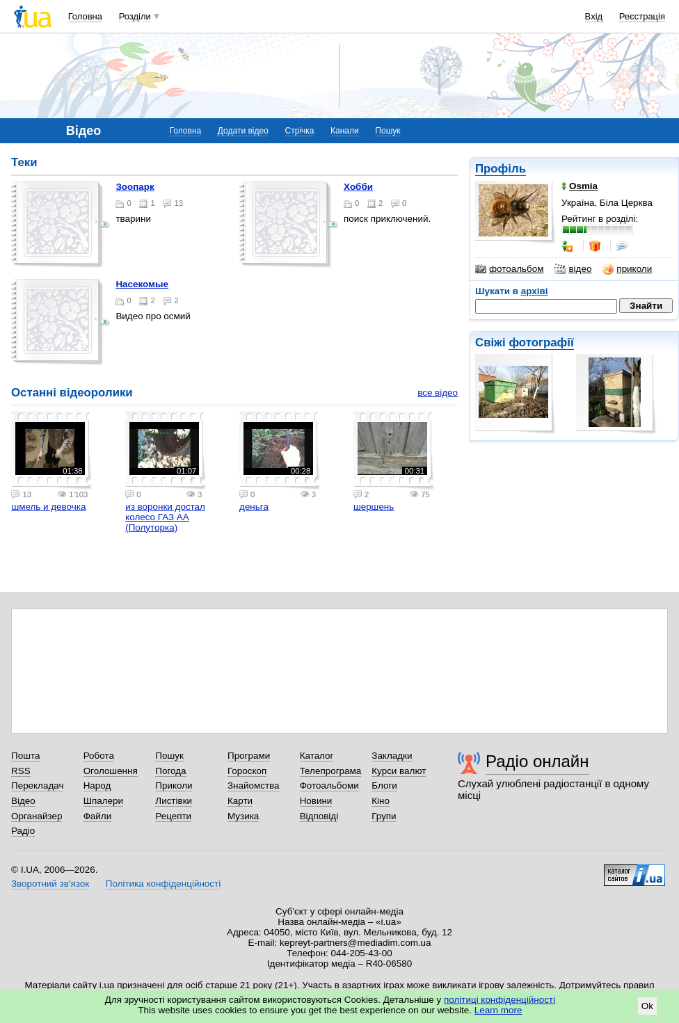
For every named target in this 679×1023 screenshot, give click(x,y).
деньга (254, 506)
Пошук (387, 131)
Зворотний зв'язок (50, 883)
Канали (344, 131)
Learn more (498, 1010)
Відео (23, 801)
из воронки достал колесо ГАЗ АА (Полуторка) (165, 517)
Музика (243, 816)
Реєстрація (642, 16)
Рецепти (173, 816)
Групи (384, 816)
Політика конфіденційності (163, 883)
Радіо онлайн (537, 761)
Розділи (135, 16)
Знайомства (253, 785)
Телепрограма (331, 771)
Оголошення (110, 771)
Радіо (23, 830)
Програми (248, 755)
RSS (21, 771)
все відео (437, 392)
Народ (97, 785)
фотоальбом (509, 269)
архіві (534, 291)
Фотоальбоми (329, 785)
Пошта (25, 755)
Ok (647, 1006)
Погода (170, 771)
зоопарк (134, 187)
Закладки (392, 755)
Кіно (381, 801)
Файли (97, 816)
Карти (240, 801)
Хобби (358, 187)
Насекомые (141, 284)
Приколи (173, 785)
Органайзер (36, 816)
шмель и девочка (48, 506)
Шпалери (103, 801)
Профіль (500, 168)
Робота (98, 755)
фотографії (541, 342)
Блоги (384, 785)
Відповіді (319, 816)
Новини (316, 801)
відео (572, 269)
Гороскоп (246, 771)
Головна (85, 16)
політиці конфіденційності (499, 999)
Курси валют (399, 771)
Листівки (173, 801)
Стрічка (299, 131)
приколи (627, 269)
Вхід (594, 16)
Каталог (317, 755)
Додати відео (243, 131)
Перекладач (37, 785)
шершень (373, 506)
